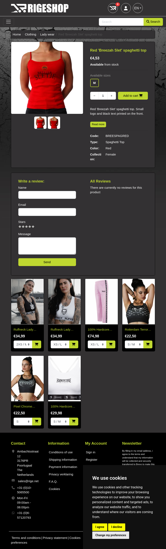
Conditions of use (61, 452)
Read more (98, 124)
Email (22, 204)
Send (47, 262)
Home (17, 34)
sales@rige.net (28, 481)
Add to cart (133, 95)
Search (153, 21)
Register (91, 459)
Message (24, 234)
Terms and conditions (26, 538)
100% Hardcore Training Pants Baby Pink (98, 330)
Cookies (54, 489)
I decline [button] (116, 527)
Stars (22, 222)
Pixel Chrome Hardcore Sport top (27, 407)
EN (136, 8)
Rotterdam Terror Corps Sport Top (136, 330)
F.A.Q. (53, 481)
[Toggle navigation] (8, 22)
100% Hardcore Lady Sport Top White (61, 407)
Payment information (63, 467)
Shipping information (63, 459)
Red (108, 148)
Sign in (90, 452)
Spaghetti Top (115, 142)
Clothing (30, 34)
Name (22, 187)
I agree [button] (99, 527)
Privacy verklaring (61, 474)
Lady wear (47, 34)
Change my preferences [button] (110, 535)
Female (111, 154)
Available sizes (100, 75)
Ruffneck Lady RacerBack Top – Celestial (25, 330)
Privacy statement (55, 538)
